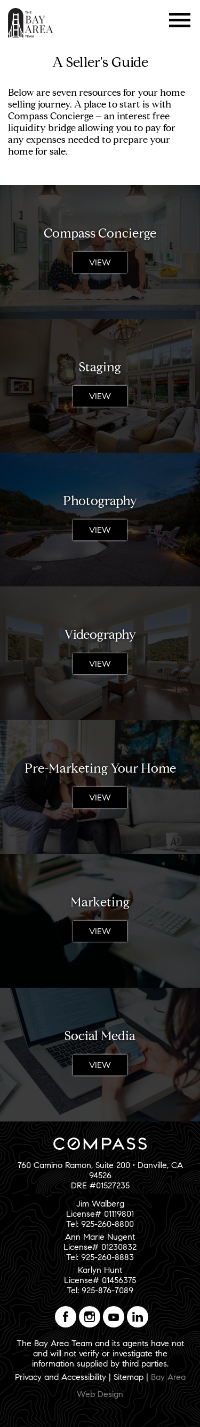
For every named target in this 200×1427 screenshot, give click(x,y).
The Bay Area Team (30, 22)
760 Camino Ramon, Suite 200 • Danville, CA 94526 (100, 1170)
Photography (100, 501)
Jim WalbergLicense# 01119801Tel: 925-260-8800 (100, 1214)
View (100, 262)
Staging (100, 367)
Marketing (100, 902)
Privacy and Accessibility (60, 1377)
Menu (180, 20)
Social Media (100, 1036)
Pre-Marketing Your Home (100, 768)
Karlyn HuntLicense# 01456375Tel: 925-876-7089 (100, 1280)
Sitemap (128, 1377)
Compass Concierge (100, 233)
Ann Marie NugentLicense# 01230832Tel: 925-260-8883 (100, 1247)
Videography (100, 635)
